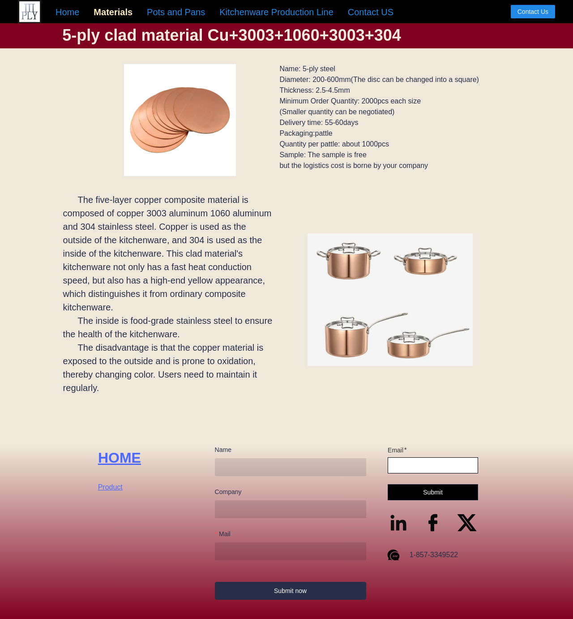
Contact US (370, 12)
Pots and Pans (176, 12)
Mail (225, 533)
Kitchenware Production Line (276, 12)
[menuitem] (67, 12)
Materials (113, 12)
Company (228, 491)
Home (67, 12)
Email (395, 450)
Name (223, 449)
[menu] (279, 11)
